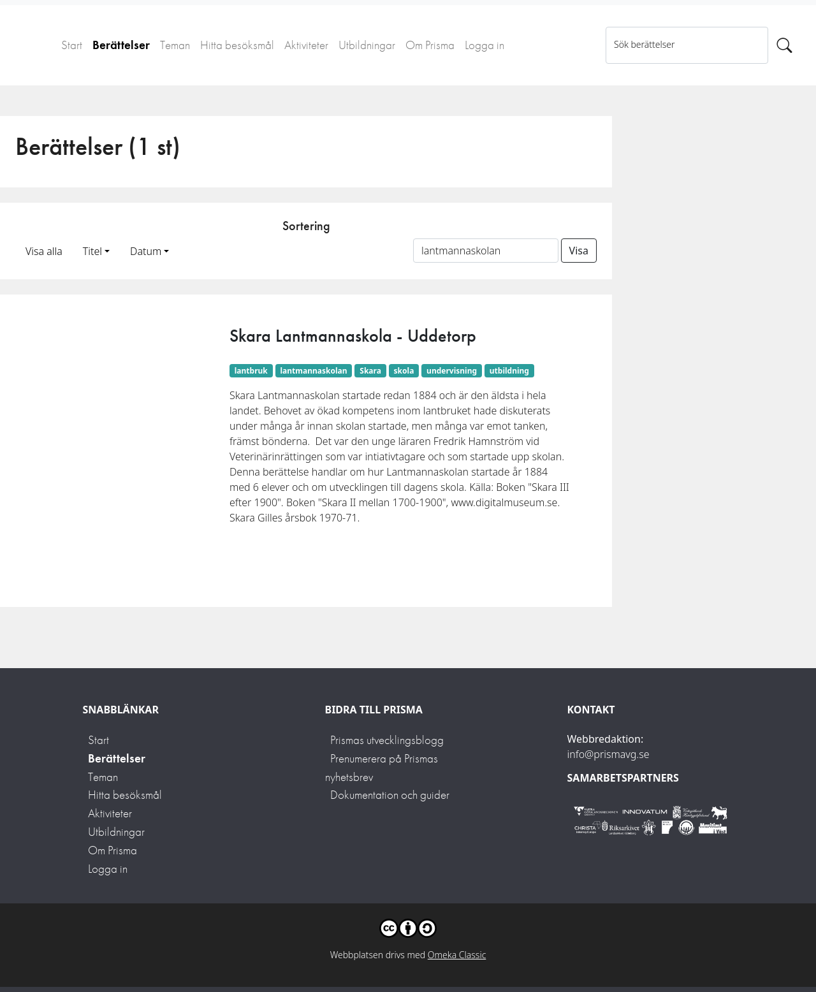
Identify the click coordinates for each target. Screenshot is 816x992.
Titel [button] (92, 251)
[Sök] (784, 45)
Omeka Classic (457, 955)
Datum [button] (145, 251)
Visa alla (44, 251)
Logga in (484, 45)
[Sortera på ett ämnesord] (485, 250)
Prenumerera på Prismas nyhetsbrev (381, 767)
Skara (370, 370)
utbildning (509, 370)
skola (404, 370)
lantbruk (251, 370)
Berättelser (121, 45)
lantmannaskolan (313, 370)
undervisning (451, 370)
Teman (175, 45)
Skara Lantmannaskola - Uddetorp (352, 336)
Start (71, 45)
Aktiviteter (306, 45)
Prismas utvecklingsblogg (387, 740)
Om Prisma (430, 45)
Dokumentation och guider (389, 795)
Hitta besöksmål (237, 45)
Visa (578, 251)
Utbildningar (367, 45)
